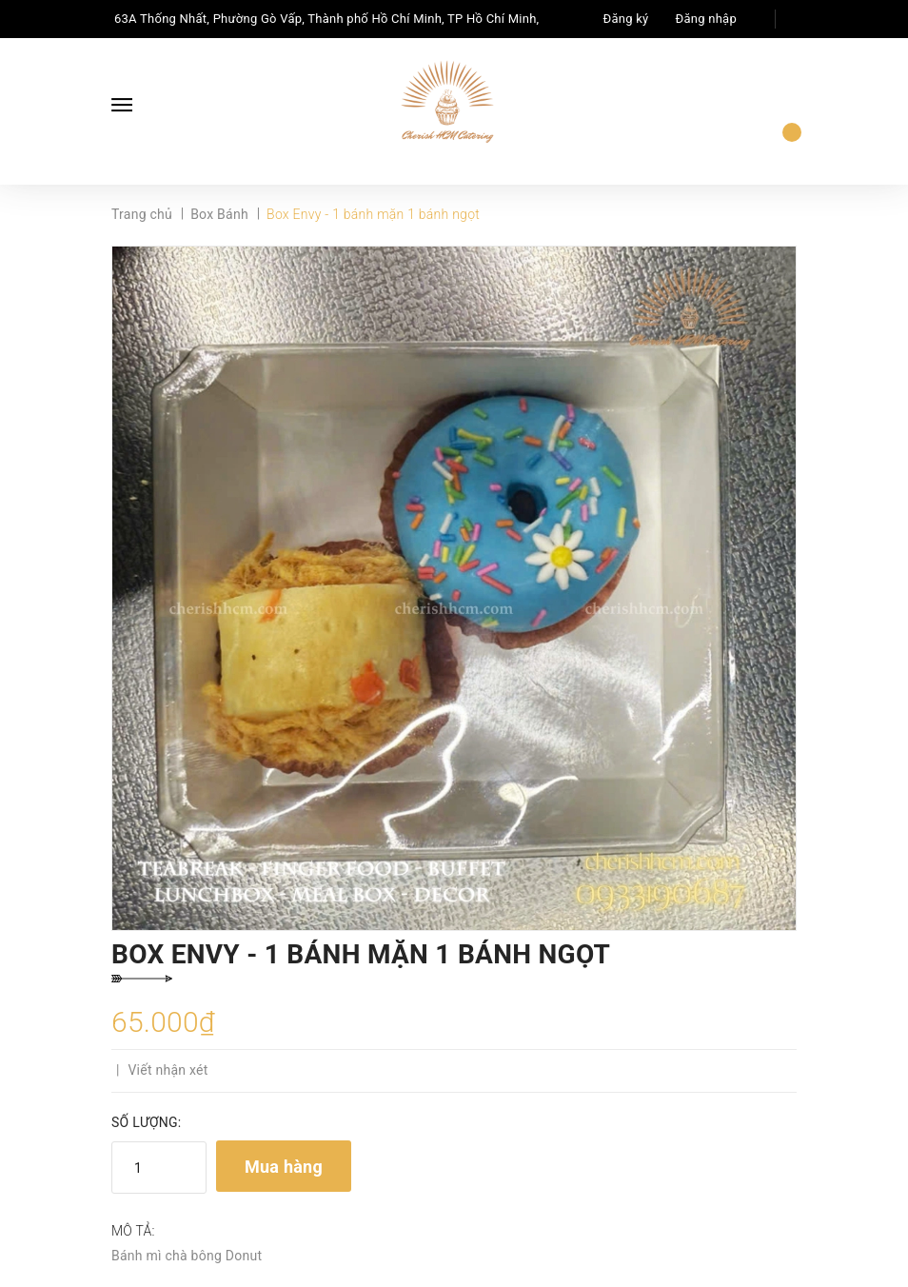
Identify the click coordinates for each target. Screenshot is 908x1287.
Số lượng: (146, 1122)
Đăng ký (626, 18)
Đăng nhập (706, 18)
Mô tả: (133, 1230)
